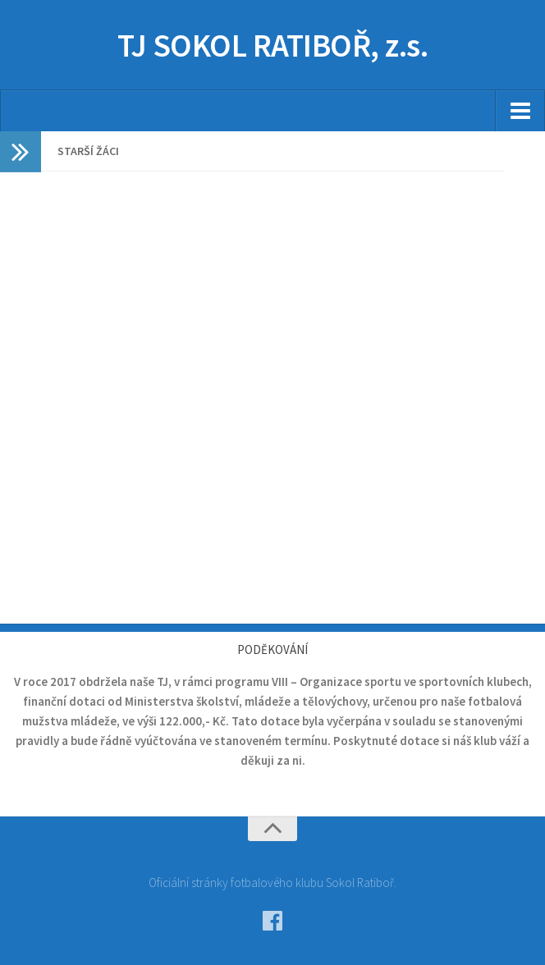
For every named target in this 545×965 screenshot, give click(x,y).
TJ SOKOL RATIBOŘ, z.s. (273, 45)
